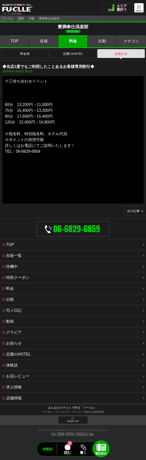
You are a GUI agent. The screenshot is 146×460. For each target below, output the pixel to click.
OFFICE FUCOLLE (76, 434)
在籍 (44, 41)
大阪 (31, 18)
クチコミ (131, 41)
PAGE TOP (73, 421)
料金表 (25, 54)
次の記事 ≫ (135, 211)
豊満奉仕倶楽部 (49, 18)
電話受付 (101, 453)
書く (83, 452)
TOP (14, 41)
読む (67, 452)
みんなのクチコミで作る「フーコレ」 (73, 407)
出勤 (102, 41)
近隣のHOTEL (73, 54)
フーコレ (7, 18)
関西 (21, 18)
